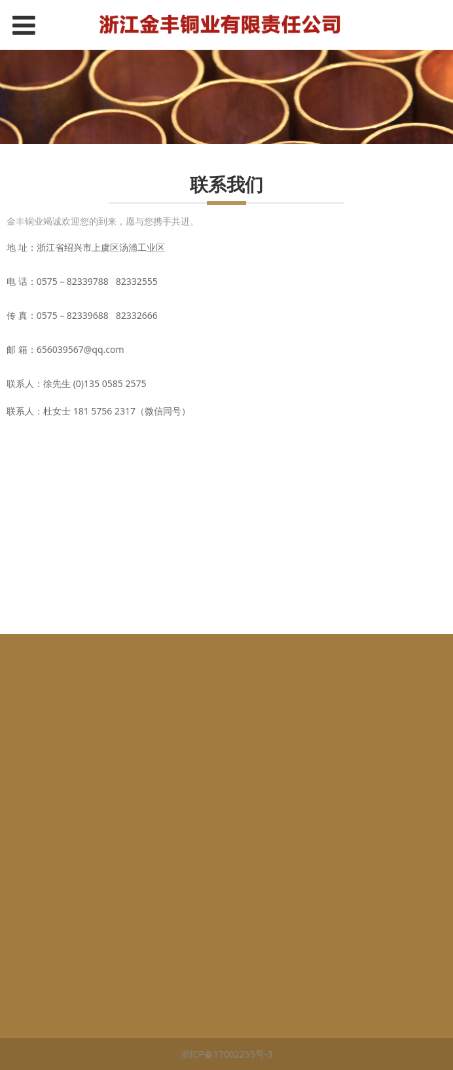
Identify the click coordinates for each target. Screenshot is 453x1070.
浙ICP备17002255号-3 (227, 1054)
